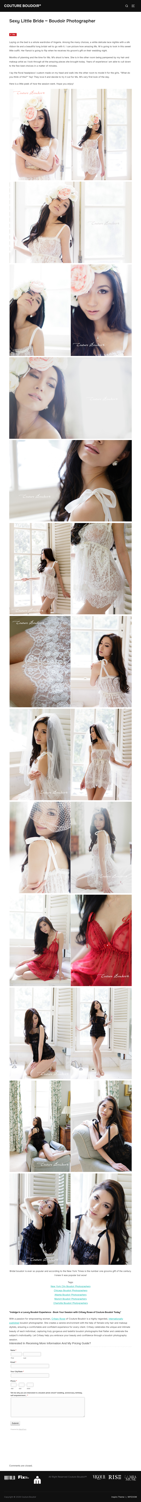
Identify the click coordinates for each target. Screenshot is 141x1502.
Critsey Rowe (58, 1318)
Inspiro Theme (117, 1497)
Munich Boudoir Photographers (70, 1298)
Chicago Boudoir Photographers (70, 1290)
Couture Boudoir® (22, 6)
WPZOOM (132, 1497)
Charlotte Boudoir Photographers (70, 1303)
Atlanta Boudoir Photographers (70, 1294)
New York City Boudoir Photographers (70, 1286)
